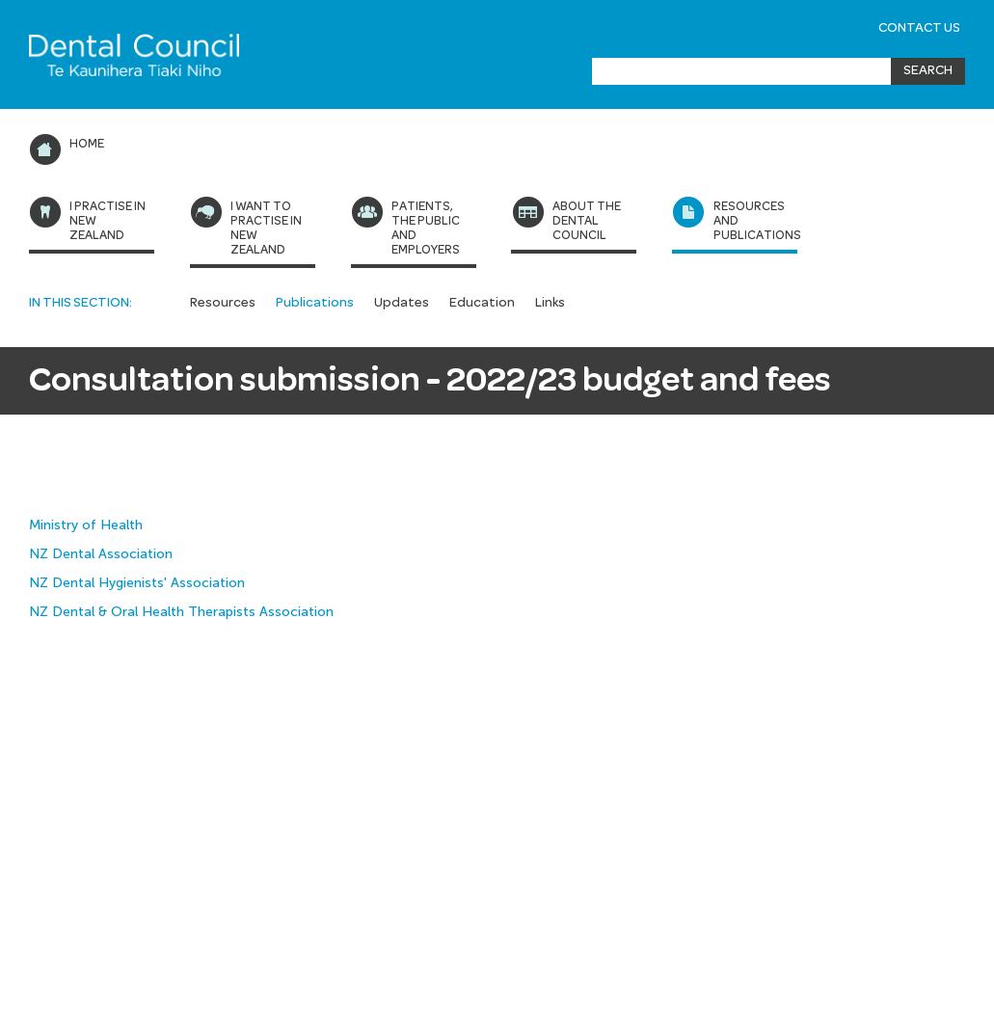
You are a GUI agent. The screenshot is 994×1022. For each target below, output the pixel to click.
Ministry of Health (86, 525)
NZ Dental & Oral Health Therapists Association (181, 612)
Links (550, 302)
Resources (222, 302)
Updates (401, 302)
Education (482, 302)
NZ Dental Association (101, 554)
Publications (315, 302)
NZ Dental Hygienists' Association (139, 583)
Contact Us (919, 28)
